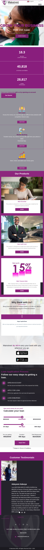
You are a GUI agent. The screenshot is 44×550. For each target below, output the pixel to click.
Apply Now (22, 442)
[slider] (22, 417)
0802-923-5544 (22, 532)
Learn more (22, 121)
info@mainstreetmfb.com (22, 536)
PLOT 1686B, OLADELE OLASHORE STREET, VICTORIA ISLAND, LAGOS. (22, 529)
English (30, 1)
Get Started (8, 95)
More (22, 209)
